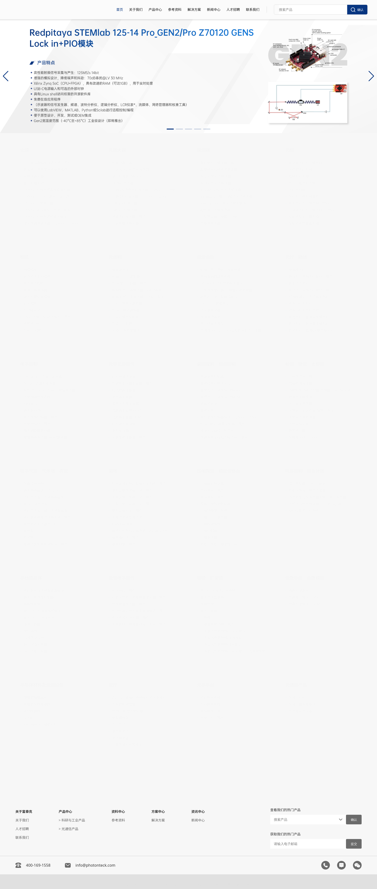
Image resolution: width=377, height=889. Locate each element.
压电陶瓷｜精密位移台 (218, 471)
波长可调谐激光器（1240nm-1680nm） (54, 223)
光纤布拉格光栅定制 (304, 196)
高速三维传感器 (35, 290)
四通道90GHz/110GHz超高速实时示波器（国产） (234, 330)
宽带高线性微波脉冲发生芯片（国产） (140, 624)
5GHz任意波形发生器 (40, 383)
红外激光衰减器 (124, 424)
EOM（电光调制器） (127, 310)
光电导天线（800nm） (306, 437)
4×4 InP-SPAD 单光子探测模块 (223, 203)
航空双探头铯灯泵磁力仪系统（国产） (140, 483)
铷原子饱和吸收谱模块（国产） (47, 544)
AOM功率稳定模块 (126, 330)
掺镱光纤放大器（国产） (130, 216)
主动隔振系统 (210, 704)
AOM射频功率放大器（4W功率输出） (140, 290)
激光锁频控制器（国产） (42, 417)
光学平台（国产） (213, 717)
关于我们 (136, 9)
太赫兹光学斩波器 (302, 417)
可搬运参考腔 (34, 483)
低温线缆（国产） (125, 590)
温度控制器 (32, 624)
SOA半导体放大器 (125, 223)
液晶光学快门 (210, 403)
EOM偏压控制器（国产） (131, 283)
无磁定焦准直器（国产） (130, 437)
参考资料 (175, 9)
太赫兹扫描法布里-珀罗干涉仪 (311, 410)
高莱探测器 (297, 430)
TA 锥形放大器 (122, 183)
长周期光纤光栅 (300, 169)
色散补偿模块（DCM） (306, 604)
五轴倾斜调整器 (124, 704)
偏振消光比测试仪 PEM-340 (221, 397)
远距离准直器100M (126, 417)
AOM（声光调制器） (127, 276)
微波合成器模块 (300, 397)
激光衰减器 (120, 430)
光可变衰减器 (210, 310)
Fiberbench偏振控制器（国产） (224, 424)
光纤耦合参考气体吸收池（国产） (49, 517)
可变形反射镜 (122, 323)
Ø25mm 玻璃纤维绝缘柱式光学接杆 (139, 697)
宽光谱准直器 (122, 397)
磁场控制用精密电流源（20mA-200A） (141, 530)
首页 (119, 9)
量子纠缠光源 (34, 183)
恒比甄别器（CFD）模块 (307, 483)
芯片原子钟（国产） (304, 376)
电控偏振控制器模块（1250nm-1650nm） (232, 417)
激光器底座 (120, 738)
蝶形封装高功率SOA (127, 176)
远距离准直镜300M (126, 410)
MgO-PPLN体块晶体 (39, 617)
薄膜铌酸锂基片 (35, 697)
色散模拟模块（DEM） (306, 597)
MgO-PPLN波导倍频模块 (42, 611)
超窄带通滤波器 (124, 376)
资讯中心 (198, 811)
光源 (24, 150)
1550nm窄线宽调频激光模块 (45, 216)
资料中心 (118, 811)
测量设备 (205, 257)
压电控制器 (208, 530)
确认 (357, 9)
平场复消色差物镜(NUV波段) (221, 637)
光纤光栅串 (297, 189)
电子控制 (29, 364)
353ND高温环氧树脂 (127, 711)
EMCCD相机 (33, 330)
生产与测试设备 (300, 711)
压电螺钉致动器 (212, 483)
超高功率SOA (122, 163)
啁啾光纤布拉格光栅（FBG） (310, 203)
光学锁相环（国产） (39, 424)
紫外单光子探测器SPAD (218, 163)
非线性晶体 (31, 578)
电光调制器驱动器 (37, 430)
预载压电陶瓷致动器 (215, 504)
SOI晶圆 (30, 717)
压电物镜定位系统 (213, 510)
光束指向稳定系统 (37, 397)
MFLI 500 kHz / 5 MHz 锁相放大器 (49, 390)
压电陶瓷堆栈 (210, 524)
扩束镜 (205, 617)
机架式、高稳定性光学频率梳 (45, 169)
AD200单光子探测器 (215, 176)
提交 (354, 844)
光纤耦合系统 (210, 697)
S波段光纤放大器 (125, 203)
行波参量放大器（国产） (130, 604)
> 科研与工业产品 (72, 820)
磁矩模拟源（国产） (127, 537)
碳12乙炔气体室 (36, 504)
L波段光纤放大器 (124, 210)
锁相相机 (30, 269)
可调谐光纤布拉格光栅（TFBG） (313, 210)
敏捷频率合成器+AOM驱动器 (45, 437)
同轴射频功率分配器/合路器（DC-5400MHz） (323, 390)
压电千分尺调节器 (213, 517)
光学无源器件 (122, 364)
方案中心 (158, 811)
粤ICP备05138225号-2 (244, 883)
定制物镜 (207, 604)
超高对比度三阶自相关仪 (218, 296)
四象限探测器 (210, 223)
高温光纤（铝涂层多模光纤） (311, 323)
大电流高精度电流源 (127, 517)
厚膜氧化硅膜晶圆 (37, 704)
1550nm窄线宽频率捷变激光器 (47, 189)
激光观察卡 (120, 731)
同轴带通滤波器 (300, 383)
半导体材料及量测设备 (41, 685)
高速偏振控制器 (212, 376)
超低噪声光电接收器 (215, 210)
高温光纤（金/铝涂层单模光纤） (313, 330)
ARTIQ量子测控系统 (304, 510)
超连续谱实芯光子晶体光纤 (309, 296)
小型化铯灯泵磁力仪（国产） (134, 504)
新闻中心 (213, 9)
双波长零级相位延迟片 (217, 430)
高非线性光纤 (299, 283)
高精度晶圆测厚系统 (215, 276)
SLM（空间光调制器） (129, 303)
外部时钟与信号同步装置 (307, 490)
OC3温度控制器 (35, 651)
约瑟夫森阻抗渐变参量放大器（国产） (140, 597)
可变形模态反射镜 (125, 317)
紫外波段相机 (34, 283)
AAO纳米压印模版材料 (40, 724)
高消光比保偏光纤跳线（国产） (312, 276)
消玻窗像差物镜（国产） (218, 624)
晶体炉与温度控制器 (39, 597)
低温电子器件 (122, 578)
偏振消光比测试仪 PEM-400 (221, 390)
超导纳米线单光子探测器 (218, 169)
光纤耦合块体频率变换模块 (44, 590)
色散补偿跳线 (299, 590)
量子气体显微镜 (212, 597)
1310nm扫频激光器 (38, 203)
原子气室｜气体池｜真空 (44, 471)
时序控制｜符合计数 (304, 471)
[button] (170, 129)
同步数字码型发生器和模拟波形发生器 (317, 497)
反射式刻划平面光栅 (304, 216)
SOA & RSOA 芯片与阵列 (130, 169)
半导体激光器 (34, 176)
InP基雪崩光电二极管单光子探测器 (226, 196)
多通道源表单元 (212, 317)
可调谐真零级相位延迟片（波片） (225, 437)
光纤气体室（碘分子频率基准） (47, 510)
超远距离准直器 (124, 390)
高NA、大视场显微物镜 (217, 590)
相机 (24, 257)
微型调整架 (120, 717)
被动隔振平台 (210, 711)
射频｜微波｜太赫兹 (304, 364)
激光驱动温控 (34, 410)
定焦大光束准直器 (125, 403)
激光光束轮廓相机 (37, 296)
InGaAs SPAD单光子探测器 (220, 189)
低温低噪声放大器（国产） (132, 617)
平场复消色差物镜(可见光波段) (223, 631)
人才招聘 (233, 9)
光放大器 (117, 150)
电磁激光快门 (122, 269)
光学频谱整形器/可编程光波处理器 (226, 290)
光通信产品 (296, 685)
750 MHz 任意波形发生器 (43, 376)
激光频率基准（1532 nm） (44, 490)
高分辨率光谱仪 (212, 323)
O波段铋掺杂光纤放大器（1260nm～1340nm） (146, 189)
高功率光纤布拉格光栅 (305, 163)
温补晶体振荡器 (300, 403)
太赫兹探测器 (299, 424)
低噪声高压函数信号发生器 (220, 269)
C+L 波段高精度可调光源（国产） (49, 163)
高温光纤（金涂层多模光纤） (311, 317)
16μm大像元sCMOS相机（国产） (49, 317)
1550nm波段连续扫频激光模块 (47, 210)
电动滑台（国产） (213, 497)
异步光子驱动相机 (37, 276)
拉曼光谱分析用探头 (127, 744)
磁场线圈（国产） (125, 544)
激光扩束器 (208, 611)
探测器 (203, 150)
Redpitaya (31, 403)
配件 (113, 685)
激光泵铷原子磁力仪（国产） (134, 490)
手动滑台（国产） (213, 490)
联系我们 (252, 9)
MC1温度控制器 (36, 644)
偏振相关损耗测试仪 (215, 383)
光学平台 (205, 685)
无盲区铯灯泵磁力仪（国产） (134, 497)
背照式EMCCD (34, 323)
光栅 (289, 150)
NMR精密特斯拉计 (126, 524)
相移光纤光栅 (299, 176)
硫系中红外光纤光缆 (304, 310)
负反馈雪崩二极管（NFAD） (221, 216)
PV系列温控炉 (34, 637)
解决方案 (194, 9)
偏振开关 (207, 410)
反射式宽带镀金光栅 (304, 223)
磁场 (113, 471)
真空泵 (29, 530)
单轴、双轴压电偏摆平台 (218, 544)
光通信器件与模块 (302, 704)
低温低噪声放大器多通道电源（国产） (140, 611)
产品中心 (155, 9)
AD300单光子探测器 (215, 183)
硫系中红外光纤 (300, 303)
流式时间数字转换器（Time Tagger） (317, 504)
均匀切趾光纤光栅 (302, 183)
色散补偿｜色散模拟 (304, 578)
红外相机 (30, 303)
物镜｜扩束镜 (210, 578)
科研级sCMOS (34, 310)
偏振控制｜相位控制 (216, 364)
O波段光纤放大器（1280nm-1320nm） (142, 196)
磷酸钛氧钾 (32, 604)
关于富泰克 (23, 811)
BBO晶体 (30, 631)
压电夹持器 (208, 537)
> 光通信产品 (68, 829)
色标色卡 (119, 724)
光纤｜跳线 (296, 257)
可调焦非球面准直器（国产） (134, 383)
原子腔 (29, 537)
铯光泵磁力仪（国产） (129, 510)
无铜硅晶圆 (32, 711)
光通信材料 (297, 697)
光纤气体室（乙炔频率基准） (45, 497)
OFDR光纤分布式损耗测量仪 (221, 283)
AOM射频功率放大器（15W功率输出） (141, 296)
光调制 (115, 257)
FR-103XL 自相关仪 (214, 303)
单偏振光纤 (297, 269)
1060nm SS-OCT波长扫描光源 (46, 196)
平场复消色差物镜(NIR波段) (221, 644)
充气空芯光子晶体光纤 (40, 524)
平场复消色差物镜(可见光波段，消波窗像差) (233, 651)
